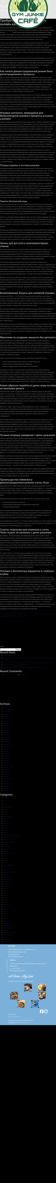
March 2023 (6, 776)
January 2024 (7, 763)
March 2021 (6, 790)
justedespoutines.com (9, 872)
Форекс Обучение (8, 942)
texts (4, 921)
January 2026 (7, 714)
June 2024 (6, 753)
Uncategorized (7, 923)
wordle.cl (5, 930)
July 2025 (5, 728)
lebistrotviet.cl (7, 877)
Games (5, 858)
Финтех (5, 937)
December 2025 (7, 716)
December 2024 (7, 744)
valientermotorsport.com (10, 925)
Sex (4, 902)
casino (5, 823)
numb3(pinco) (7, 884)
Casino (5, 821)
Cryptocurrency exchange (10, 837)
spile (4, 914)
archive (5, 809)
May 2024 (5, 756)
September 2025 (8, 723)
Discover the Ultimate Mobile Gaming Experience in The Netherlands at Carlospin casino (28, 662)
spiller (5, 916)
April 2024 (6, 758)
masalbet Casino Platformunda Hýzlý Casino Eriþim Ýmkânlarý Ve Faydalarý (24, 667)
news (4, 881)
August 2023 (6, 770)
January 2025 (7, 742)
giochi (5, 860)
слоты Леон (8, 32)
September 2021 (7, 783)
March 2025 (6, 737)
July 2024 (5, 751)
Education (6, 844)
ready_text (6, 897)
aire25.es (5, 805)
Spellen (5, 909)
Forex (4, 851)
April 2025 (6, 735)
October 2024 (7, 749)
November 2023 (7, 765)
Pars (4, 891)
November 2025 (7, 718)
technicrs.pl (6, 918)
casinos (5, 828)
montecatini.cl (7, 879)
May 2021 (5, 788)
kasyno (5, 874)
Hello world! (23, 674)
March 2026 (6, 709)
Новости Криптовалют (9, 932)
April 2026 (6, 707)
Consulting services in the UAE (11, 835)
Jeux (4, 870)
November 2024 (7, 746)
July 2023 (5, 772)
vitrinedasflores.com (8, 928)
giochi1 (5, 863)
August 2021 (6, 786)
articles (5, 812)
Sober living (6, 904)
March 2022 (6, 781)
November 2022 (7, 779)
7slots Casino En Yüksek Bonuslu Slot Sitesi (15, 665)
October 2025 (7, 721)
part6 (4, 893)
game (4, 856)
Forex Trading (7, 853)
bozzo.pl (5, 819)
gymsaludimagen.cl (8, 865)
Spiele (5, 911)
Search (2, 646)
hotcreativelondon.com (15, 1017)
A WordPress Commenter (10, 674)
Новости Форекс (8, 935)
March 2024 (6, 760)
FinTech (5, 849)
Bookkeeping (7, 816)
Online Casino (7, 886)
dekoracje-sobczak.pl (9, 842)
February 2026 (7, 711)
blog (4, 814)
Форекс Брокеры (8, 939)
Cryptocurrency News (9, 839)
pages (5, 888)
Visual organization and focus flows (13, 655)
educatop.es (6, 846)
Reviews (5, 900)
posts (4, 895)
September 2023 (7, 767)
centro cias (6, 830)
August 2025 (6, 725)
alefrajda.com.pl (7, 807)
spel (4, 907)
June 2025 (6, 730)
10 (3, 800)
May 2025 (5, 732)
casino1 (5, 825)
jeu (4, 867)
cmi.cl (4, 832)
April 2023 (6, 774)
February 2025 (7, 739)
